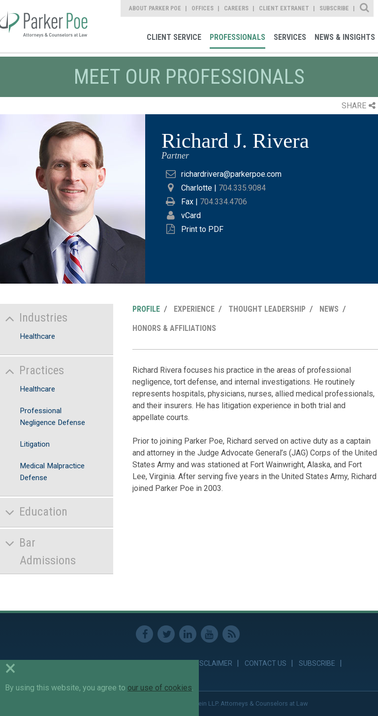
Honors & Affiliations (174, 328)
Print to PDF (202, 229)
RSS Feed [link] (231, 634)
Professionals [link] (237, 37)
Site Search (365, 8)
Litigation (35, 444)
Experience (194, 309)
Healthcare (37, 336)
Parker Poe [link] (45, 26)
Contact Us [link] (265, 663)
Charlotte (196, 188)
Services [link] (290, 37)
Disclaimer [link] (212, 663)
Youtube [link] (209, 634)
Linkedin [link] (187, 634)
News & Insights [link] (345, 37)
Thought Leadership (267, 309)
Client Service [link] (174, 37)
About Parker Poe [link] (155, 8)
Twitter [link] (166, 634)
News (329, 309)
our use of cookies (159, 687)
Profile (146, 309)
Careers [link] (236, 8)
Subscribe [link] (334, 8)
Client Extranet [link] (284, 8)
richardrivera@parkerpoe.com (231, 174)
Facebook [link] (144, 634)
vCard (191, 215)
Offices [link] (202, 8)
